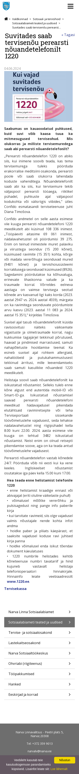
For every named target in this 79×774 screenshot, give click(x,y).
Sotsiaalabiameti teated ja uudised (34, 23)
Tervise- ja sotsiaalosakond (39, 634)
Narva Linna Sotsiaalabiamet (39, 613)
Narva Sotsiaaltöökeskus (39, 654)
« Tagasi (68, 34)
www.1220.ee (18, 581)
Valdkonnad (20, 19)
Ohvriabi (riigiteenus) (39, 665)
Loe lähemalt (59, 769)
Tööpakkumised (39, 675)
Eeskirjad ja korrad (39, 696)
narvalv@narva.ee (40, 751)
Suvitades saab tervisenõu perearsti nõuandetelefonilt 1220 (36, 27)
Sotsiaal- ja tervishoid (46, 19)
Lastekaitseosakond (39, 644)
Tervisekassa (15, 588)
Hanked (39, 685)
